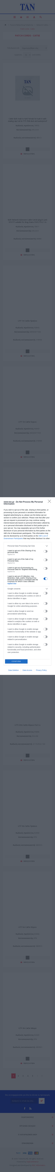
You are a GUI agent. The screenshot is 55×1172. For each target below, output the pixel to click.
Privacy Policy (41, 670)
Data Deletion (13, 670)
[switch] (45, 551)
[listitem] (27, 546)
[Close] (50, 502)
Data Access (27, 670)
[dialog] (27, 586)
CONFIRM (16, 661)
